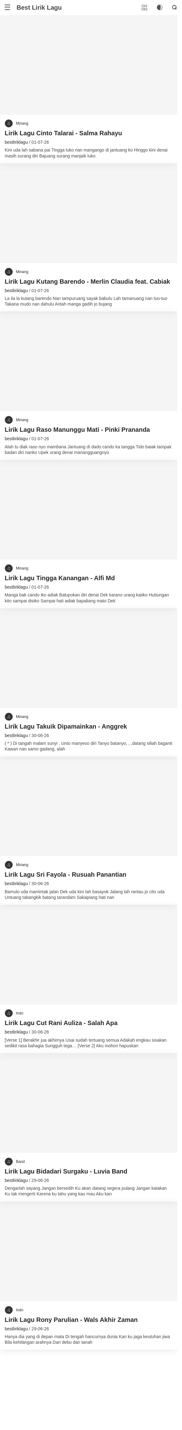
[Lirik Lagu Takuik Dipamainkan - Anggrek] (88, 658)
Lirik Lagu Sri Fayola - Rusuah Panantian (65, 874)
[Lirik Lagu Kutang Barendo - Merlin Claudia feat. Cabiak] (88, 213)
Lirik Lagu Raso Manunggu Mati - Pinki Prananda (77, 429)
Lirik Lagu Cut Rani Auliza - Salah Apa (61, 1022)
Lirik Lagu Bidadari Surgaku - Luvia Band (66, 1171)
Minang (22, 123)
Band (20, 1161)
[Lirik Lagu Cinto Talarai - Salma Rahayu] (88, 65)
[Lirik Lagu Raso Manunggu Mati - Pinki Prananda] (88, 361)
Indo (19, 1013)
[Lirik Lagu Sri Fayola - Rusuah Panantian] (88, 806)
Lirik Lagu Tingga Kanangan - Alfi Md (60, 578)
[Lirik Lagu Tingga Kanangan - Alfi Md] (88, 510)
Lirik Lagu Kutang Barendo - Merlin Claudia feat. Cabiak (87, 281)
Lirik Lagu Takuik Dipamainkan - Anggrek (66, 726)
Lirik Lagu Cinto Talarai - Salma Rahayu (63, 133)
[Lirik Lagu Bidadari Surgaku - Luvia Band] (88, 1103)
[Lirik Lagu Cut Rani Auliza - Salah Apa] (88, 954)
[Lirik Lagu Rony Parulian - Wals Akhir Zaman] (88, 1251)
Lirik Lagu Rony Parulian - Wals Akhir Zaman (71, 1319)
